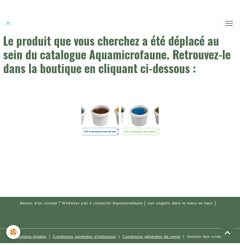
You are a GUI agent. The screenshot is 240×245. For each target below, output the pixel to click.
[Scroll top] (227, 232)
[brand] (9, 23)
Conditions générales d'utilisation (84, 236)
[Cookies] (13, 232)
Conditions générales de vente (151, 236)
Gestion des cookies (206, 236)
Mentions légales (30, 236)
